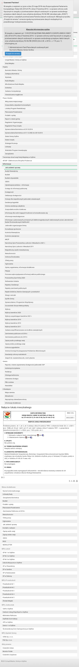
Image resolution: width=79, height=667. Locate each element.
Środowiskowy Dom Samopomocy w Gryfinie (18, 629)
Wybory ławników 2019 (13, 319)
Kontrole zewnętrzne (12, 236)
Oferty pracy (9, 260)
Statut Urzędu (9, 140)
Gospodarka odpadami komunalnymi (18, 105)
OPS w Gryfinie (8, 622)
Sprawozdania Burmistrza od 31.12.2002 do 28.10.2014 (24, 133)
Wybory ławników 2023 (13, 312)
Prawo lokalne (7, 98)
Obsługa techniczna (12, 375)
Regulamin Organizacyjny (13, 122)
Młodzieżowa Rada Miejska (14, 84)
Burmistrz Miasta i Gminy (13, 70)
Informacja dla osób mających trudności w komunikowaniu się (26, 213)
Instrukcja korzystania (12, 368)
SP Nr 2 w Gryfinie (9, 556)
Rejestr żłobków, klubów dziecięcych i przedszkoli (22, 292)
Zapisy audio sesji (9, 531)
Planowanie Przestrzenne (13, 112)
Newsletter (8, 386)
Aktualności (9, 396)
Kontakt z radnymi (9, 528)
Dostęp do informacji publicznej (16, 188)
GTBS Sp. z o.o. (8, 637)
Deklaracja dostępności (13, 195)
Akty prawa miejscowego (13, 101)
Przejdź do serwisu (13, 54)
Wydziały (8, 77)
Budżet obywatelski (11, 178)
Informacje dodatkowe (13, 403)
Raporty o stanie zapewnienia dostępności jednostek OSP (25, 365)
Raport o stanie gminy (12, 119)
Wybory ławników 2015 (13, 323)
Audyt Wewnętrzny (11, 171)
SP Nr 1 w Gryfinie (9, 552)
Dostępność (9, 192)
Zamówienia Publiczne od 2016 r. (14, 511)
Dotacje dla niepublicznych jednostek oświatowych (22, 199)
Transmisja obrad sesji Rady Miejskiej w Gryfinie (19, 157)
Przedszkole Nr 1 (8, 584)
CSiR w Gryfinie (8, 609)
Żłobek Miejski (8, 601)
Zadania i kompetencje (13, 91)
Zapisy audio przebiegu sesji (15, 340)
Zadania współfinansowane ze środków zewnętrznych (23, 330)
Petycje (7, 271)
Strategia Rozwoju (11, 143)
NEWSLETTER (7, 545)
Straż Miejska (9, 63)
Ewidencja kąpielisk (12, 202)
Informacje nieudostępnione (14, 216)
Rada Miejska (9, 81)
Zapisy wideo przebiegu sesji (15, 344)
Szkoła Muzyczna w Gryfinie (12, 563)
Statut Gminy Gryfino (12, 136)
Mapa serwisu (10, 392)
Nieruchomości (10, 253)
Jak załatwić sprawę (12, 167)
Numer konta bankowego (11, 491)
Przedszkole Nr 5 (8, 597)
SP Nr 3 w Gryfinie (9, 559)
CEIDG (7, 181)
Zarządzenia (9, 154)
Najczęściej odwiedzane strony (15, 399)
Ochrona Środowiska (12, 257)
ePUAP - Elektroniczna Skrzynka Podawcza (17, 161)
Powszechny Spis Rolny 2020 (15, 278)
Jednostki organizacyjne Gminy (15, 225)
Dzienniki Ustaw (8, 648)
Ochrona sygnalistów (12, 347)
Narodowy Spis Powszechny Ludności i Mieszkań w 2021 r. (25, 243)
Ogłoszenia (9, 264)
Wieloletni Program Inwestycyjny (16, 150)
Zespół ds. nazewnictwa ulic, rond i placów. (20, 358)
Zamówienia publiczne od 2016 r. (16, 333)
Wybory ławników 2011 (13, 326)
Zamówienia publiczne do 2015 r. (16, 337)
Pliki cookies (9, 382)
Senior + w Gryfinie (9, 625)
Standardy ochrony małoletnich (15, 354)
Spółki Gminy (9, 299)
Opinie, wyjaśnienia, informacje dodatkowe (19, 267)
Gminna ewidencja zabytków (15, 206)
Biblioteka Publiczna (10, 615)
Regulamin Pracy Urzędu (13, 126)
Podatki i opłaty (10, 115)
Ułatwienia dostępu (11, 379)
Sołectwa (8, 88)
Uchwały (8, 147)
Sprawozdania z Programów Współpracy (19, 302)
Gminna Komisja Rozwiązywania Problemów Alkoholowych (25, 351)
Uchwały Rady (7, 494)
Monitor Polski (8, 651)
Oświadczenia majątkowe (14, 95)
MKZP (7, 239)
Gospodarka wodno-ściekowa (15, 209)
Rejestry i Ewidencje (12, 285)
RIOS (4, 541)
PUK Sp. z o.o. (7, 640)
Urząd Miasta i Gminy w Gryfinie (15, 60)
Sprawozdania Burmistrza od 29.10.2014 (19, 129)
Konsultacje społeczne (13, 229)
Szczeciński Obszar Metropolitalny (17, 306)
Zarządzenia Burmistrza (11, 498)
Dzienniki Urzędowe (9, 655)
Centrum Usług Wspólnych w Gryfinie (15, 612)
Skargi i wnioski (10, 295)
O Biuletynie (7, 389)
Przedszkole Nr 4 (8, 594)
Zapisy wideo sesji (9, 535)
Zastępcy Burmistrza (12, 74)
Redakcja (8, 372)
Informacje (7, 164)
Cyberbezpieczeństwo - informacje (17, 185)
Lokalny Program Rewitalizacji (15, 108)
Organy (5, 67)
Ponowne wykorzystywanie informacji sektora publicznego (25, 274)
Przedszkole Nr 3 (8, 591)
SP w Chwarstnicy (9, 566)
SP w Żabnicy (7, 576)
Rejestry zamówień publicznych (16, 288)
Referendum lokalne (12, 281)
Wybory (7, 309)
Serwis (5, 361)
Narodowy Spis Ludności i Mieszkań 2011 (19, 246)
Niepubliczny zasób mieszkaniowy (17, 250)
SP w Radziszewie (9, 573)
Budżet (7, 175)
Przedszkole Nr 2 (8, 587)
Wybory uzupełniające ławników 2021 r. (18, 316)
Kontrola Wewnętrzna (12, 232)
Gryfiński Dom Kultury (10, 619)
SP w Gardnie (7, 569)
